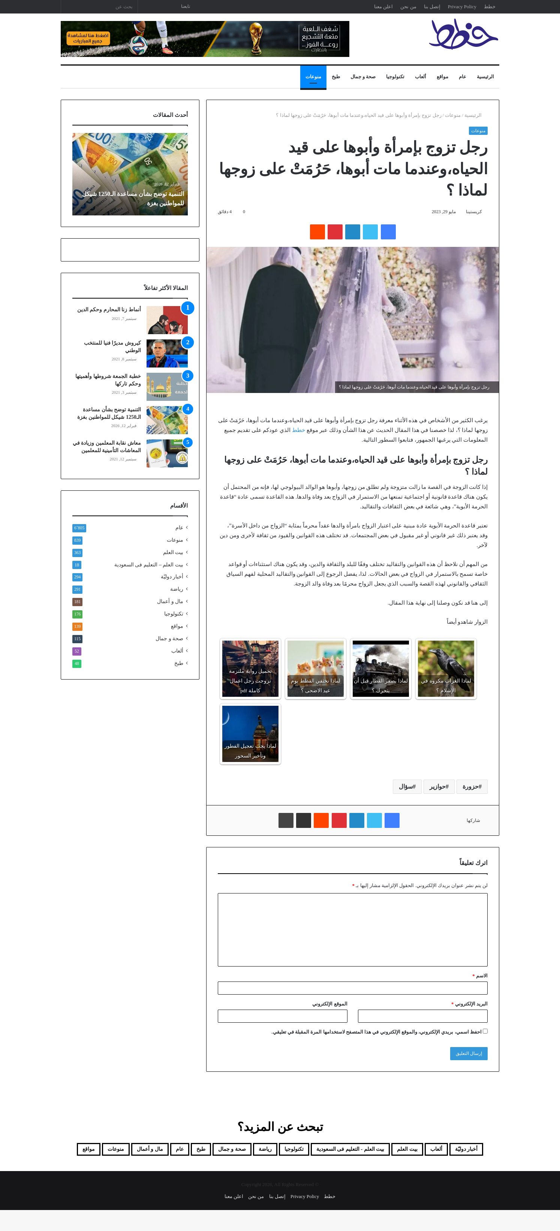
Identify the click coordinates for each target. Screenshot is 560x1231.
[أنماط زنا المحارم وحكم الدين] (167, 320)
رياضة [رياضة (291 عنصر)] (194, 1151)
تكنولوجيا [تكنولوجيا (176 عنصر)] (232, 1151)
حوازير (438, 786)
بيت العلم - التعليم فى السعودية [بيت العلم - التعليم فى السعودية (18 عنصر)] (310, 1151)
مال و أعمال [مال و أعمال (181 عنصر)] (316, 1169)
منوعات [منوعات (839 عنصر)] (270, 1169)
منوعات (313, 76)
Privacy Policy (462, 6)
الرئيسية (485, 76)
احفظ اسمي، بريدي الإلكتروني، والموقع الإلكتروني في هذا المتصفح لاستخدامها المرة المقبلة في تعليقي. (376, 1032)
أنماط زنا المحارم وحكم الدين (109, 309)
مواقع (442, 76)
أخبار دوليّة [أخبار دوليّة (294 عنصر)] (468, 1151)
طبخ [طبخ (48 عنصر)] (108, 1151)
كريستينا (474, 211)
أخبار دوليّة (172, 577)
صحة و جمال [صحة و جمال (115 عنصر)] (150, 1151)
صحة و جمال (363, 76)
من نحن (408, 6)
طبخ (336, 76)
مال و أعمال (170, 601)
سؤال (406, 786)
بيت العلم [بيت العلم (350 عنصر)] (389, 1151)
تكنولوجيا (395, 76)
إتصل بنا (432, 6)
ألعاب (420, 76)
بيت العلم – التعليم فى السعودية (148, 565)
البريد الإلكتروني (469, 1004)
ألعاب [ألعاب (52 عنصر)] (428, 1151)
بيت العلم (173, 552)
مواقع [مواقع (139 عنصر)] (234, 1169)
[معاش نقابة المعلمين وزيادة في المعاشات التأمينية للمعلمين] (167, 453)
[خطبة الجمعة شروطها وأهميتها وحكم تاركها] (167, 387)
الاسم (480, 976)
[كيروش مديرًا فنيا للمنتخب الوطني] (167, 353)
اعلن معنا (383, 6)
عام (462, 76)
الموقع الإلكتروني (329, 1004)
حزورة (471, 786)
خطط (490, 6)
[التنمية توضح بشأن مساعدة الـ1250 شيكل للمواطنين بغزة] (167, 420)
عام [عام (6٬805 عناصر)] (81, 1151)
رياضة (176, 589)
